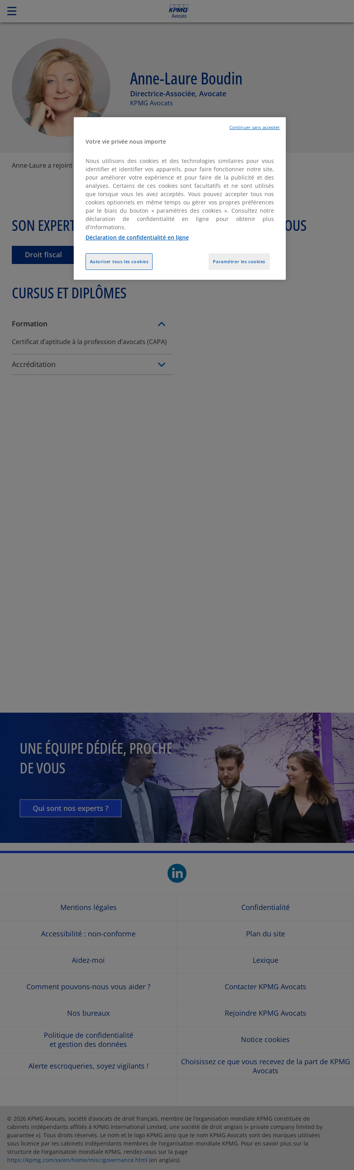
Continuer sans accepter (254, 127)
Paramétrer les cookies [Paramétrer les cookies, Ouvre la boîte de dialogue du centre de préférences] (239, 261)
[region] (180, 198)
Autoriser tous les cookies (119, 261)
